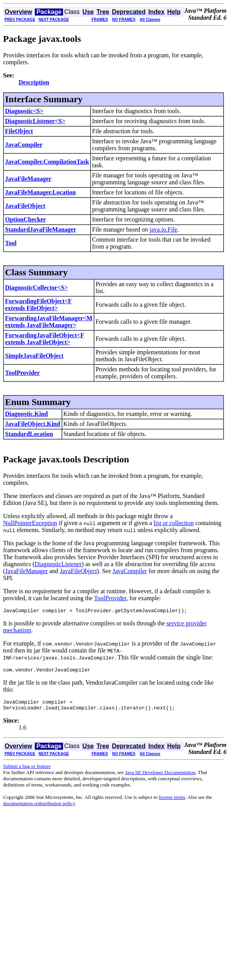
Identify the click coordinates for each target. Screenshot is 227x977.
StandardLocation (29, 434)
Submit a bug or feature (27, 771)
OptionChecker (25, 219)
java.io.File (163, 229)
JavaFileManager (28, 178)
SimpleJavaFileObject (34, 355)
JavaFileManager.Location (40, 192)
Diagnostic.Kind (26, 413)
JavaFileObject (25, 206)
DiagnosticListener (58, 564)
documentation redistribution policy (39, 808)
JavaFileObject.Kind (32, 424)
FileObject (19, 131)
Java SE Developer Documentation (160, 777)
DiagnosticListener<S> (35, 121)
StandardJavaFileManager (40, 229)
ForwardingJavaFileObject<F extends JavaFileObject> (44, 338)
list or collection (174, 523)
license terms (172, 802)
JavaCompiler (24, 144)
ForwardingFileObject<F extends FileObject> (38, 304)
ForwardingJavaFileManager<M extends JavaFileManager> (48, 321)
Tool (11, 243)
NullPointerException (30, 523)
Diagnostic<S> (24, 111)
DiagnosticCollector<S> (36, 287)
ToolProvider (22, 372)
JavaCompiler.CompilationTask (47, 161)
